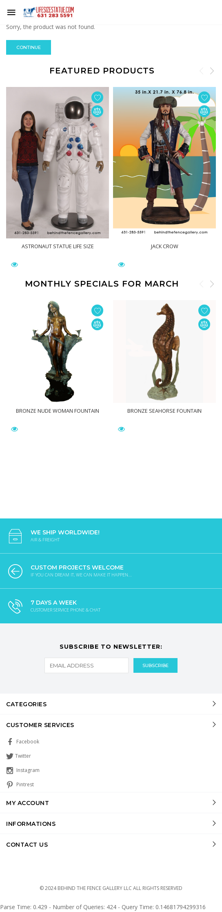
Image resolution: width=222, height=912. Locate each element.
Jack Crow (164, 246)
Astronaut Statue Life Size (58, 246)
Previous (202, 71)
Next (212, 71)
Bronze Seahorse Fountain (164, 410)
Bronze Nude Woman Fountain (57, 410)
